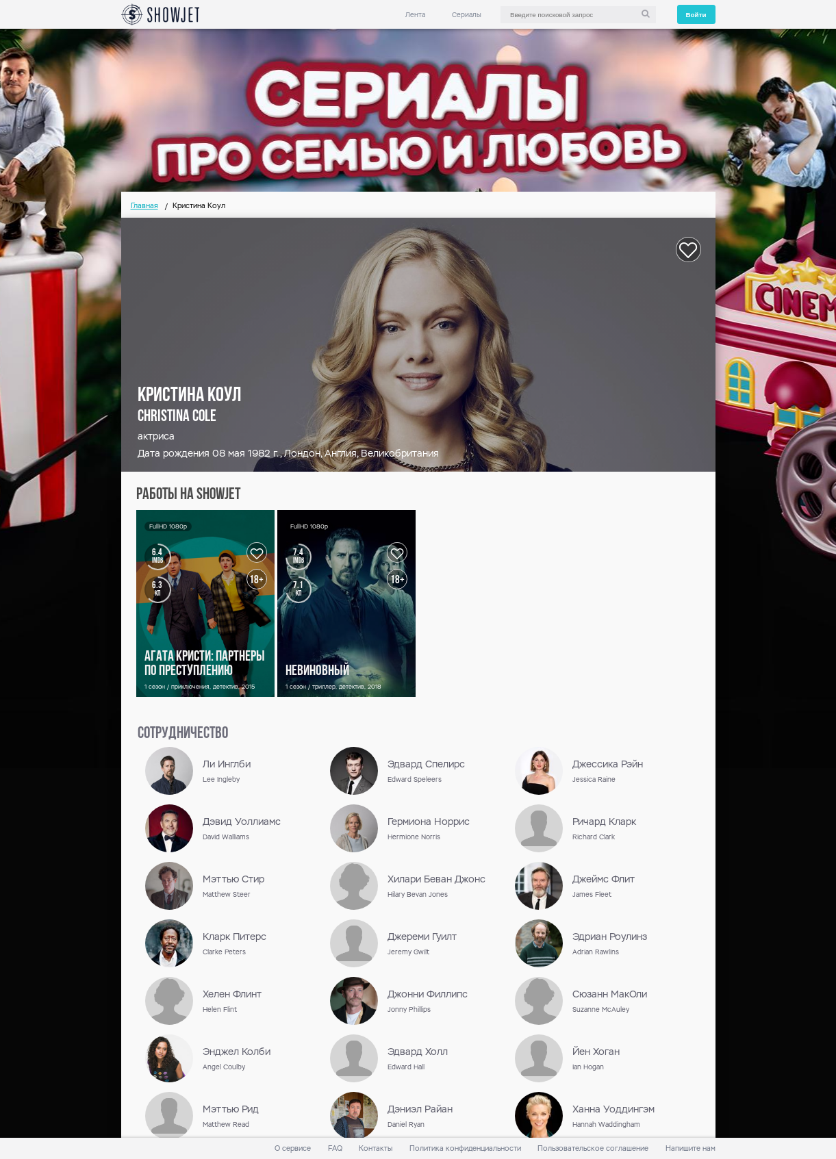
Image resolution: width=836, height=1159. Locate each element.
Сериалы (466, 14)
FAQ (335, 1148)
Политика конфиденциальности (465, 1148)
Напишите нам (690, 1148)
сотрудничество (183, 734)
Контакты (375, 1148)
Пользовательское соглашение (592, 1148)
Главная (144, 205)
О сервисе (293, 1148)
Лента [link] (415, 14)
